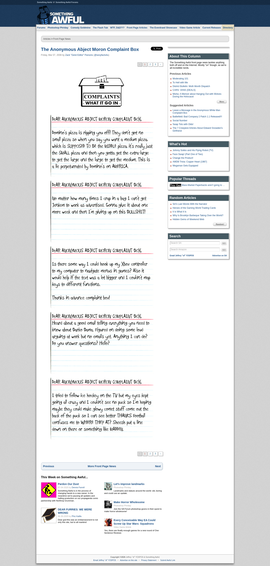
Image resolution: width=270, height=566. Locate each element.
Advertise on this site (128, 560)
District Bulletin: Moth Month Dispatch (191, 86)
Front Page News (62, 39)
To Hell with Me (180, 82)
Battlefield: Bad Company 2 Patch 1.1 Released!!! (197, 116)
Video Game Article (122, 527)
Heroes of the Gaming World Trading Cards (194, 208)
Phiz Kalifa (77, 516)
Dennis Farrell (78, 487)
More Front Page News (102, 466)
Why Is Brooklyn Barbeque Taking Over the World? (198, 215)
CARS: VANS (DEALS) (184, 90)
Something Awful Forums (67, 2)
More (222, 102)
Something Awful (44, 2)
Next (158, 466)
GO (224, 243)
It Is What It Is (179, 211)
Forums (41, 27)
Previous (48, 466)
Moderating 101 (180, 78)
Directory (228, 27)
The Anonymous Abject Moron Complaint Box (90, 49)
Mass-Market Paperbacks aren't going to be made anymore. (204, 185)
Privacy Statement (148, 560)
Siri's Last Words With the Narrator (190, 204)
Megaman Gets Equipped (185, 165)
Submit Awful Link (167, 560)
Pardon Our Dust (68, 484)
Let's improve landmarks (129, 484)
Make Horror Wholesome (129, 502)
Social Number (180, 120)
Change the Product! (183, 158)
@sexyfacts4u (101, 55)
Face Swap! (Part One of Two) (188, 154)
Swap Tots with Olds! (183, 124)
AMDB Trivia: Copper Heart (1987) (190, 161)
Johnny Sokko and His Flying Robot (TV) (193, 150)
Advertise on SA (219, 256)
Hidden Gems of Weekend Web (188, 219)
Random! (220, 224)
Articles (47, 39)
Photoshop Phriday (122, 487)
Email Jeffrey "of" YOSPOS (182, 256)
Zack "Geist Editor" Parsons (79, 55)
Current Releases (211, 27)
